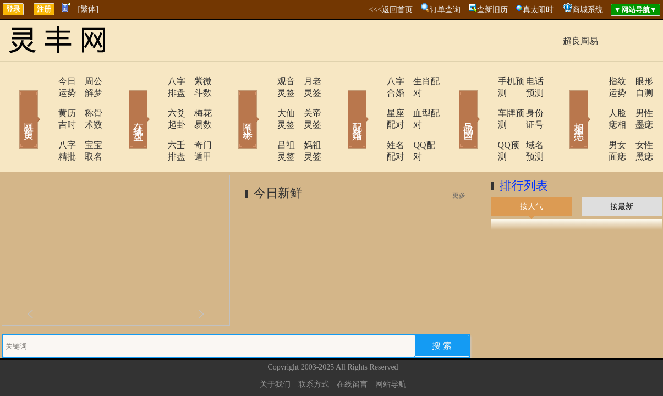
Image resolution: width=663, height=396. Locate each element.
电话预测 (527, 81)
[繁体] (88, 9)
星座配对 (374, 101)
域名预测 (527, 122)
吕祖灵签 (264, 122)
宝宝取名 (87, 122)
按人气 (531, 172)
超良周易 (580, 41)
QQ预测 (482, 122)
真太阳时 (538, 10)
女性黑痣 (637, 122)
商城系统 (587, 10)
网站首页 (12, 103)
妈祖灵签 (307, 122)
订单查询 (445, 10)
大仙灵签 (264, 101)
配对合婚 (342, 103)
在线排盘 (122, 103)
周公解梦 (87, 81)
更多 (458, 160)
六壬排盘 (154, 122)
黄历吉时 (44, 101)
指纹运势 (594, 81)
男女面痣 (594, 122)
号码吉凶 (452, 103)
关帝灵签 (307, 101)
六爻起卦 (154, 101)
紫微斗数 (197, 81)
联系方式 (313, 349)
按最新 (621, 172)
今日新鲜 (278, 158)
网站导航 (390, 349)
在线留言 (352, 349)
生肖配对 (417, 81)
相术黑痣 (562, 103)
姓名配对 (374, 122)
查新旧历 (492, 10)
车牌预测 (484, 101)
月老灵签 (307, 81)
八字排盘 (154, 81)
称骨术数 (87, 101)
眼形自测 (637, 81)
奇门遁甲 (197, 122)
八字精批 (44, 122)
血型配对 (417, 101)
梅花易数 (197, 101)
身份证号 (527, 101)
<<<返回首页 (391, 10)
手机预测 (484, 81)
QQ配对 (414, 122)
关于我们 (275, 349)
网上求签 (232, 103)
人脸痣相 (594, 101)
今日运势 (44, 81)
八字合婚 (374, 81)
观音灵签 (264, 81)
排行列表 (524, 151)
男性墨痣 (637, 101)
